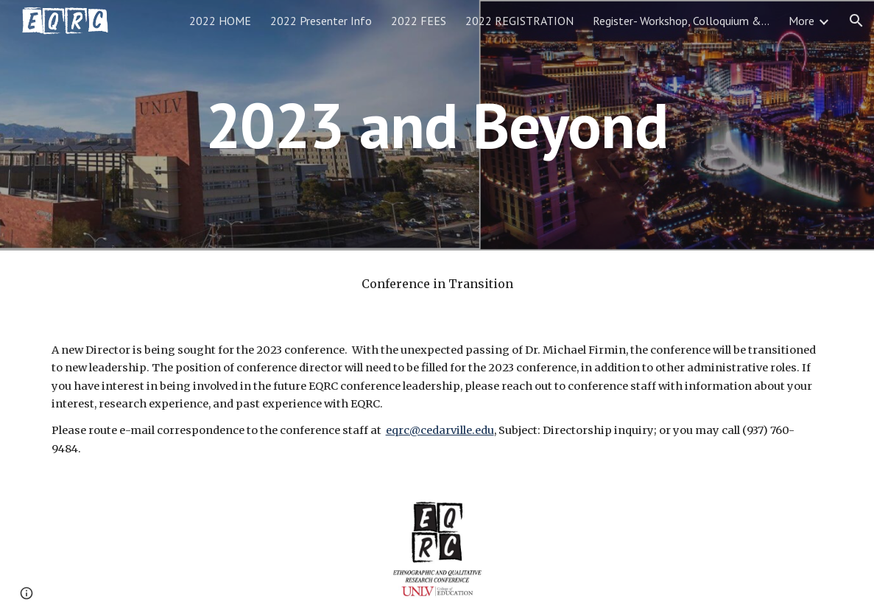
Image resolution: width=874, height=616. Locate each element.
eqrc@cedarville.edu (440, 430)
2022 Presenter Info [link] (321, 20)
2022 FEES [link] (418, 20)
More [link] (801, 20)
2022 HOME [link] (220, 20)
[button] (856, 20)
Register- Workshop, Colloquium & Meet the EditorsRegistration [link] (681, 20)
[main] (436, 125)
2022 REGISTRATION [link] (519, 20)
